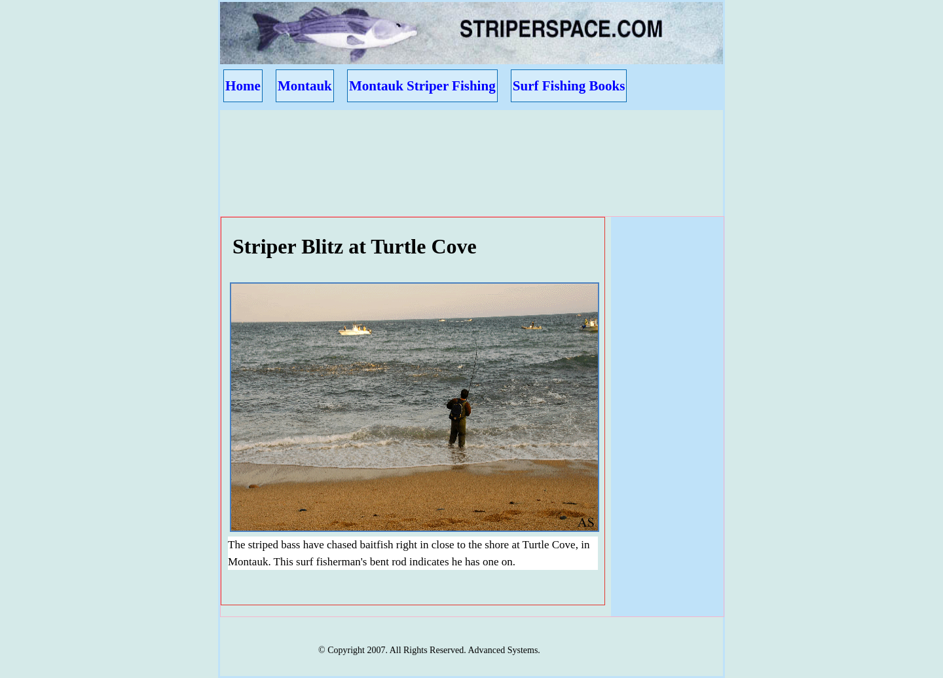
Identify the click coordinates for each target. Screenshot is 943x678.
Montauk (305, 86)
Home (243, 86)
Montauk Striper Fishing (422, 86)
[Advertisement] (465, 151)
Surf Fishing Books (569, 86)
